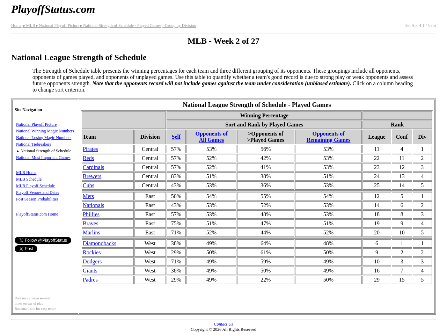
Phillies (91, 214)
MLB (28, 25)
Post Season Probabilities (37, 199)
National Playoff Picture (57, 25)
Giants (90, 271)
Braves (90, 223)
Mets (88, 196)
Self (176, 137)
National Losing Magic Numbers (43, 137)
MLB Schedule (29, 179)
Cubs (88, 185)
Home (16, 25)
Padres (90, 280)
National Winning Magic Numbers (45, 131)
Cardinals (93, 167)
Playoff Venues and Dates (37, 192)
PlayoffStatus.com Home (37, 214)
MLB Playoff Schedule (35, 185)
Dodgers (92, 261)
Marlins (91, 232)
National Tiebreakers (33, 144)
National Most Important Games (43, 157)
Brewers (92, 176)
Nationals (93, 205)
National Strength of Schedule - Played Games (120, 25)
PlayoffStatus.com (53, 9)
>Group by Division (179, 25)
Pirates (90, 149)
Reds (88, 158)
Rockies (92, 252)
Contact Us (223, 324)
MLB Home (26, 172)
